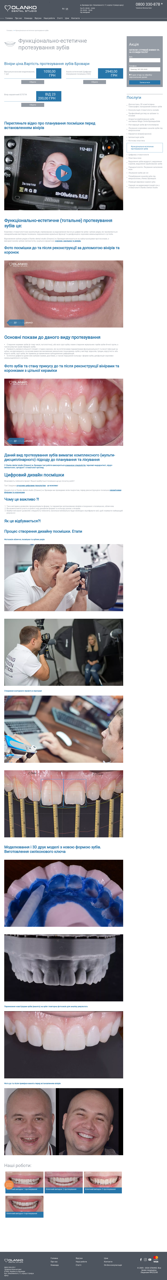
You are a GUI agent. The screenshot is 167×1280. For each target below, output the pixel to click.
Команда (28, 18)
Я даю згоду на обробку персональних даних (140, 76)
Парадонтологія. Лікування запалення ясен (145, 168)
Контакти (75, 18)
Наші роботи (49, 18)
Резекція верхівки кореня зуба (141, 182)
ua (67, 9)
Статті (60, 18)
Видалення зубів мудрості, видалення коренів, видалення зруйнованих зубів (145, 162)
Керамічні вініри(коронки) (139, 134)
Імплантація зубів (136, 137)
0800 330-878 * (149, 4)
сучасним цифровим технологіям (31, 485)
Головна (9, 18)
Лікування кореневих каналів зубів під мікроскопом (145, 129)
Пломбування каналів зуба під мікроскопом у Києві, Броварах (142, 177)
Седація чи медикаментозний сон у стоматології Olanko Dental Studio (144, 186)
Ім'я (130, 57)
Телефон (133, 66)
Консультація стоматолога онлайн (143, 110)
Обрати (32, 82)
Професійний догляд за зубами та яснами (143, 114)
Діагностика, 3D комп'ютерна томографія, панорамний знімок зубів (145, 105)
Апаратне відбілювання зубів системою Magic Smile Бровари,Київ (144, 120)
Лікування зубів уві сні (138, 173)
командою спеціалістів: (75, 465)
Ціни (67, 18)
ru (63, 9)
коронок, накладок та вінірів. (68, 241)
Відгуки (38, 18)
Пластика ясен (134, 158)
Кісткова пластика (136, 141)
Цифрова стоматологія (138, 155)
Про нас (18, 18)
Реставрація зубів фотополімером (143, 125)
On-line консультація (113, 1265)
